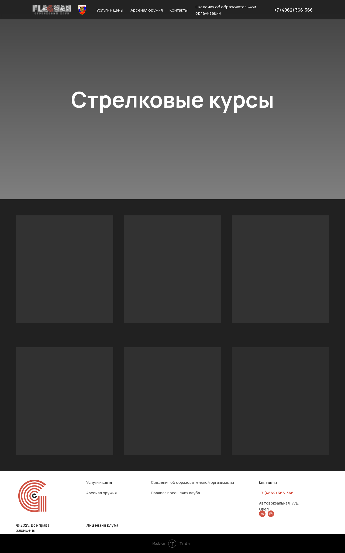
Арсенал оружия (146, 10)
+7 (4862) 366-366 (293, 10)
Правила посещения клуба (175, 492)
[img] (262, 513)
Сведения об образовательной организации (192, 482)
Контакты (179, 10)
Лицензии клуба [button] (102, 525)
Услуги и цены (109, 10)
